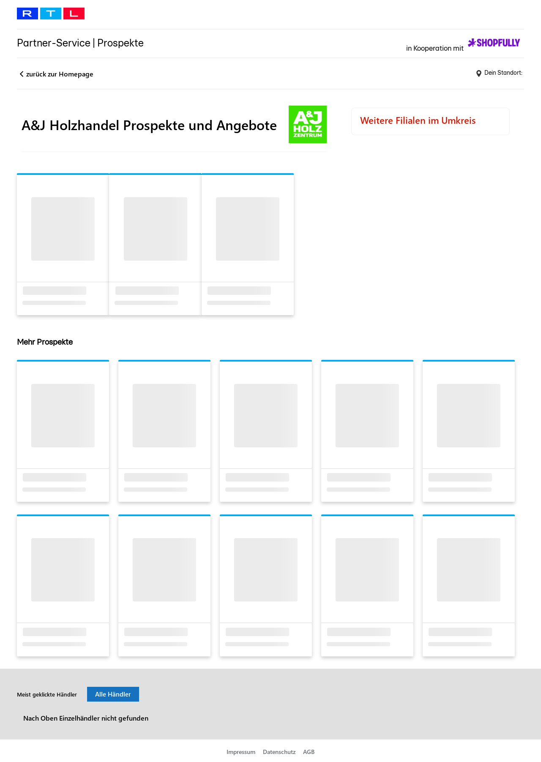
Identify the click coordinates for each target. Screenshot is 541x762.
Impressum (241, 752)
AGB (308, 752)
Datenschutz (279, 752)
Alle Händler (113, 694)
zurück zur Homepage (59, 73)
